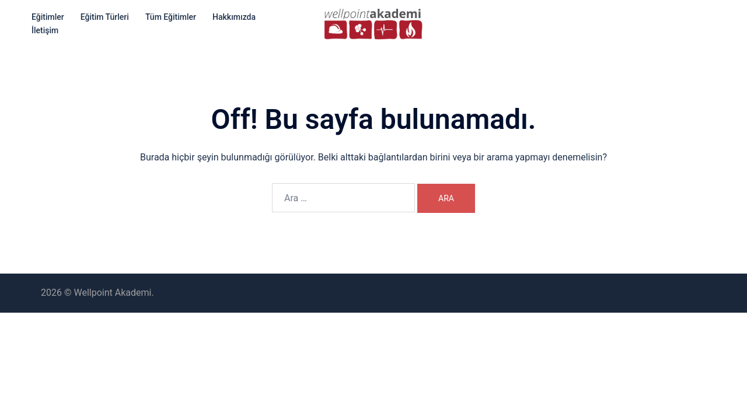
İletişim (45, 30)
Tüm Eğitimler (170, 17)
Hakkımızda (234, 17)
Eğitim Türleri (105, 17)
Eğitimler (48, 17)
